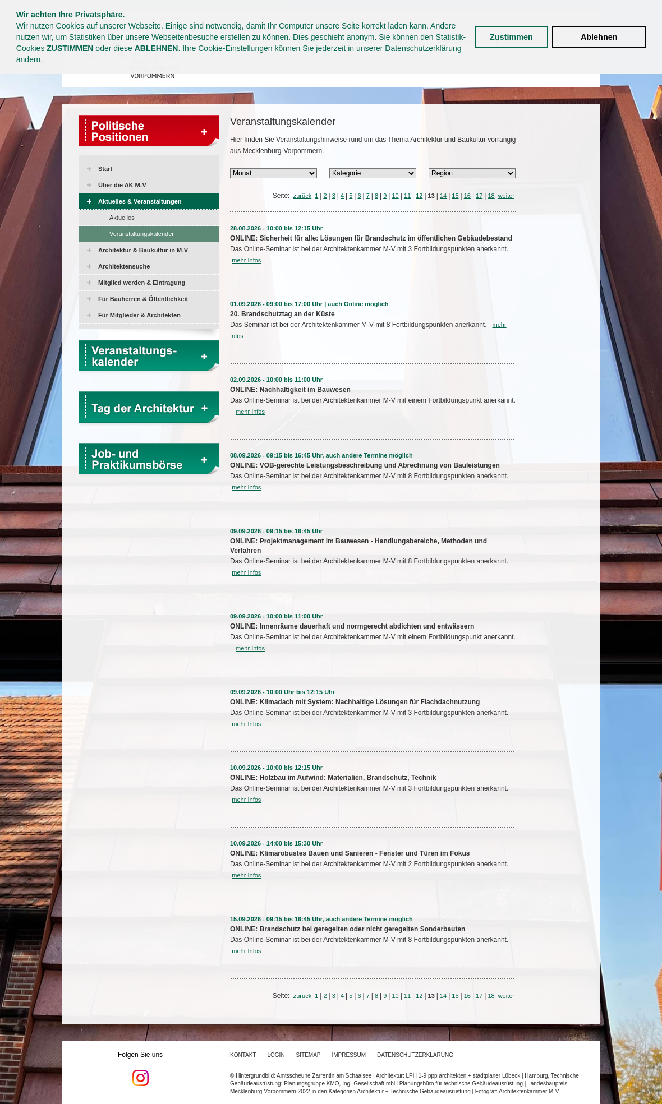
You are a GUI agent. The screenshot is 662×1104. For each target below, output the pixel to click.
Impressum (349, 1055)
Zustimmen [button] (511, 37)
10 (395, 195)
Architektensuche (124, 266)
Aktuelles (122, 217)
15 (455, 195)
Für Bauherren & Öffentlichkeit (143, 298)
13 (431, 195)
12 (419, 195)
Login (275, 1055)
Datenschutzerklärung (423, 48)
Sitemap (308, 1055)
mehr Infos (246, 260)
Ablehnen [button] (599, 37)
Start (105, 168)
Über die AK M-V (122, 185)
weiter (506, 195)
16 (467, 195)
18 (491, 195)
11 (407, 195)
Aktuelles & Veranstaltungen (140, 201)
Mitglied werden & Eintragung (141, 282)
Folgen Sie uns (140, 1068)
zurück (302, 195)
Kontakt (243, 1055)
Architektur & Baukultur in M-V (143, 250)
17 (479, 195)
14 (443, 195)
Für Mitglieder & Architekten (139, 315)
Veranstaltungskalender (141, 233)
